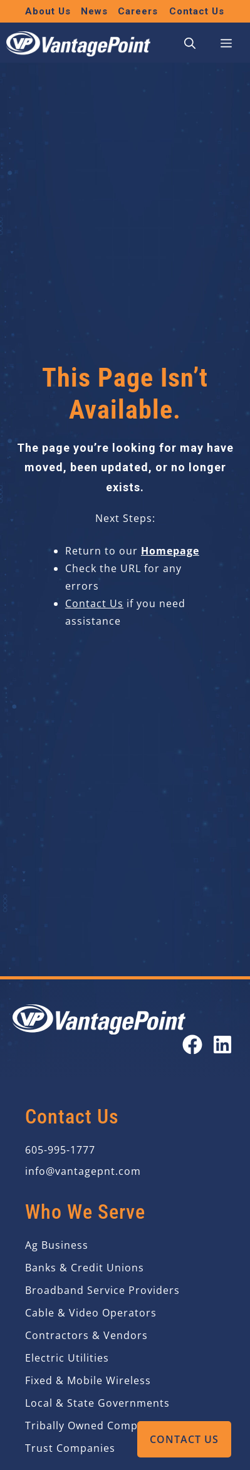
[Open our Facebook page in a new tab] (192, 1045)
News (94, 11)
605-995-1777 (60, 1150)
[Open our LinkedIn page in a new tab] (222, 1045)
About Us (48, 11)
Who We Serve (85, 1212)
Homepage (170, 551)
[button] (190, 44)
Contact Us (184, 1439)
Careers (138, 11)
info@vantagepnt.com (83, 1171)
